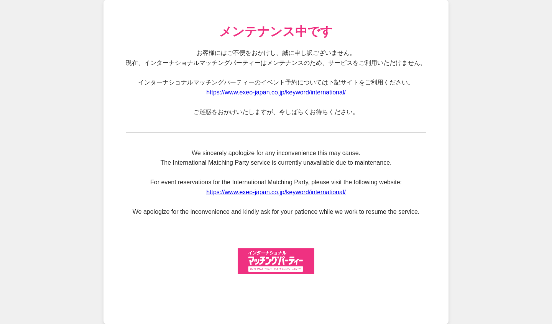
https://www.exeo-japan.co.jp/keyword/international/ (276, 92)
